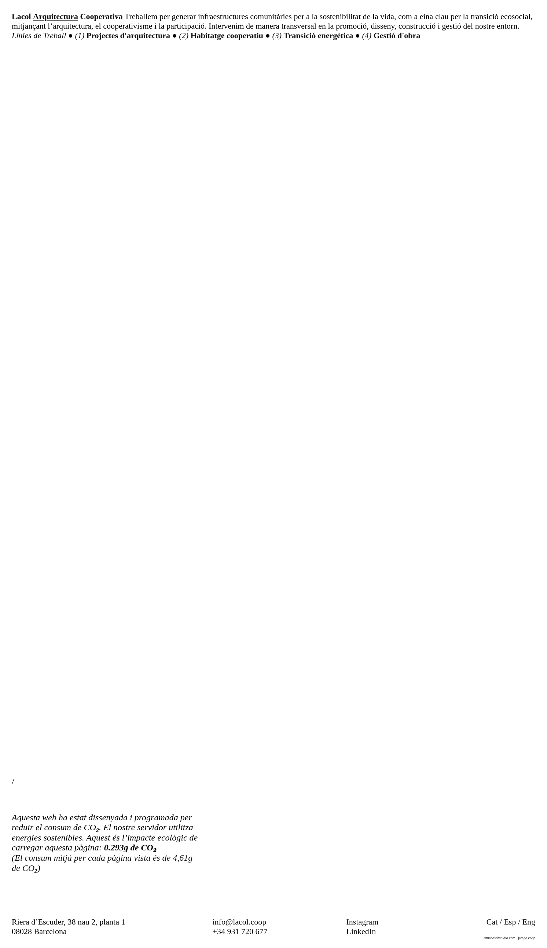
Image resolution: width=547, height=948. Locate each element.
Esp (510, 921)
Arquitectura (55, 16)
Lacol (21, 16)
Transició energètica (319, 35)
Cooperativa (101, 16)
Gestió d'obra (397, 35)
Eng (528, 921)
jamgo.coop (526, 938)
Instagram (362, 921)
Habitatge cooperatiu (228, 35)
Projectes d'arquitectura (129, 35)
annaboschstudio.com (499, 938)
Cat (492, 921)
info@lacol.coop (240, 921)
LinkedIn (361, 931)
